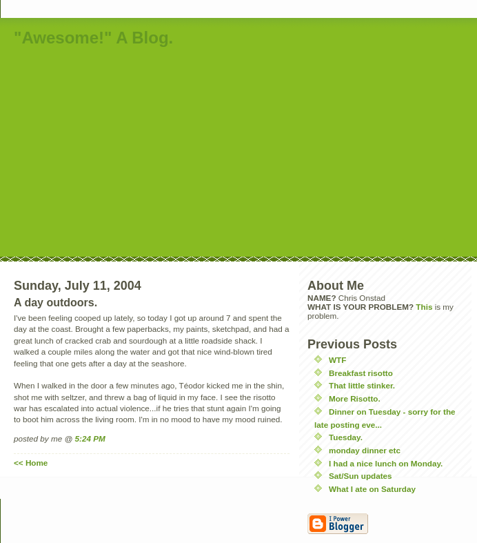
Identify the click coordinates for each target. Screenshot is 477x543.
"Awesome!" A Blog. (93, 37)
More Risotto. (354, 398)
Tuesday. (346, 437)
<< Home (31, 462)
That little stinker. (362, 385)
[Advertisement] (221, 153)
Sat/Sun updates (360, 475)
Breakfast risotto (361, 372)
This (424, 306)
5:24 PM (90, 438)
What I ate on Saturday (372, 488)
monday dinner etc (364, 450)
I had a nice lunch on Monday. (386, 463)
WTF (337, 359)
